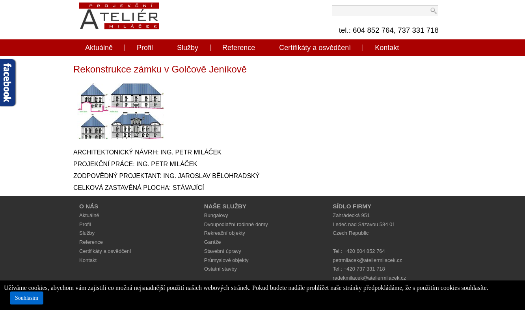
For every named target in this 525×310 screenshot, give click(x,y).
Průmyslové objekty (226, 260)
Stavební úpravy (222, 251)
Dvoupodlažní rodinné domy (236, 224)
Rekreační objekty (224, 233)
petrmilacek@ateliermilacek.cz (367, 260)
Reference (238, 48)
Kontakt (387, 48)
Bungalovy (216, 215)
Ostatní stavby (220, 269)
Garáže (212, 242)
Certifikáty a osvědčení (315, 48)
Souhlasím (26, 298)
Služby (187, 48)
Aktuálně (99, 48)
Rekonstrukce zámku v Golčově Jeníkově (160, 69)
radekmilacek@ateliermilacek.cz (369, 278)
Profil (145, 48)
